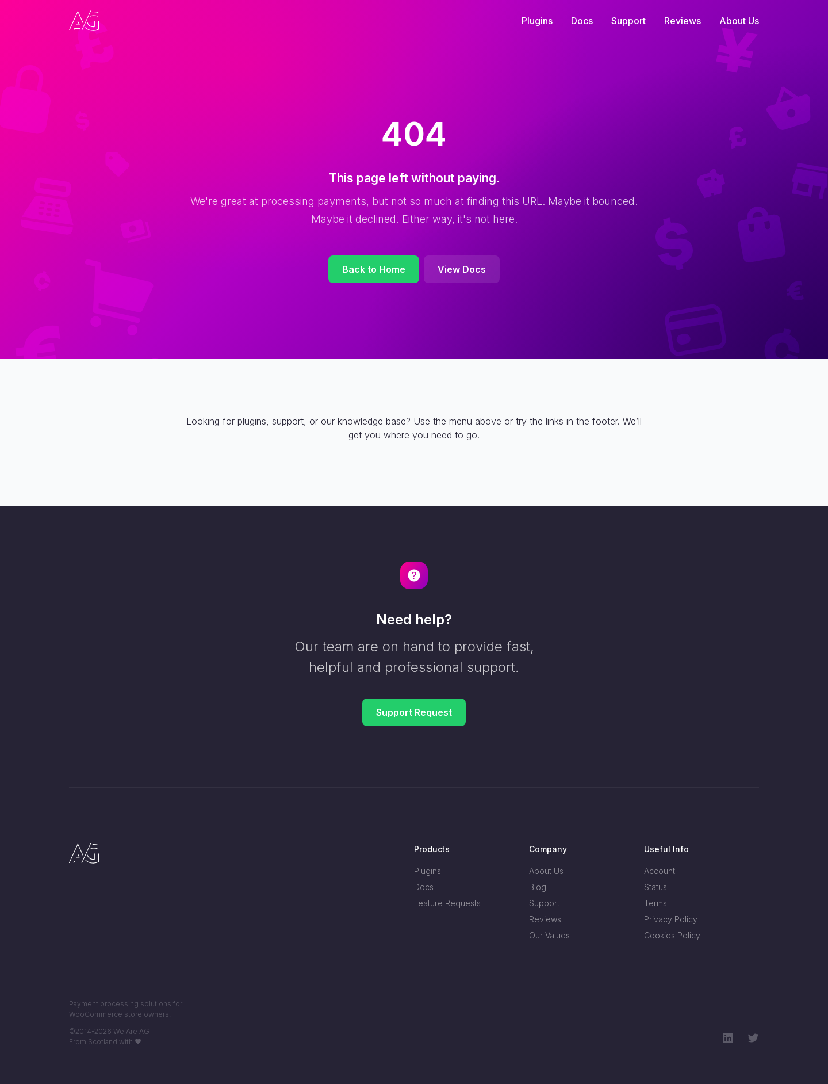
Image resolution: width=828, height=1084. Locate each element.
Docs (582, 20)
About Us (739, 20)
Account (659, 871)
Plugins (537, 20)
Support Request (414, 712)
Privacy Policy (670, 919)
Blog (537, 887)
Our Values (549, 935)
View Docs (462, 269)
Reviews (682, 20)
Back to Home (373, 269)
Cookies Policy (672, 935)
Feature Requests (447, 903)
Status (655, 887)
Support (628, 20)
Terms (655, 903)
